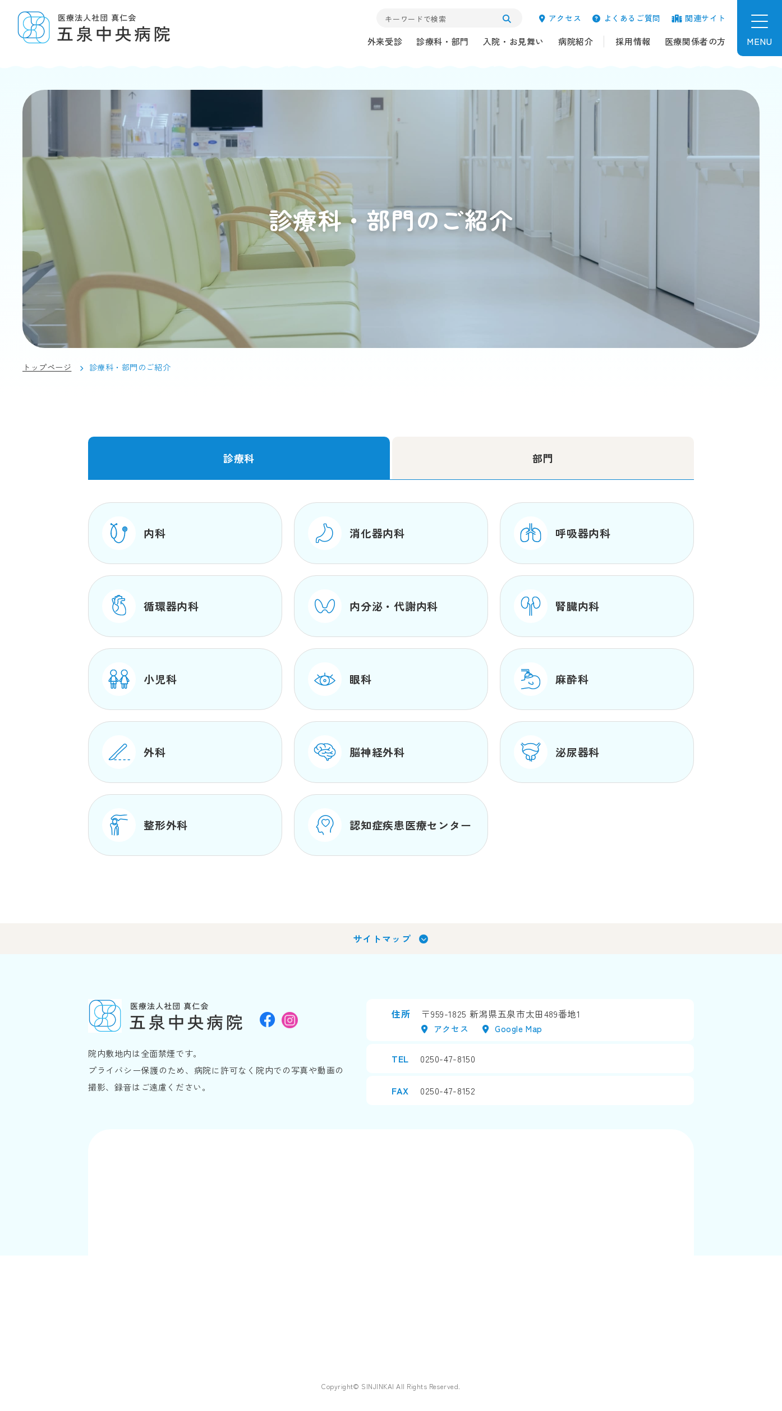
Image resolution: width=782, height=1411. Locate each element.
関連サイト (699, 18)
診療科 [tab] (239, 458)
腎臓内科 (557, 606)
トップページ (46, 367)
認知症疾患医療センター (389, 825)
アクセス (560, 18)
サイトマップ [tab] (382, 938)
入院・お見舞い (513, 41)
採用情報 (632, 41)
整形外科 (145, 825)
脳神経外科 (356, 752)
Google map (512, 1028)
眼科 (340, 679)
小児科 (139, 679)
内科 (134, 533)
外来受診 (384, 41)
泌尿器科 (557, 752)
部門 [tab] (542, 458)
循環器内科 (150, 606)
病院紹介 (575, 41)
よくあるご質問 (626, 18)
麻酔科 (551, 679)
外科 (134, 752)
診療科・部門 (442, 41)
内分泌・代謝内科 (373, 606)
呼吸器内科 (562, 533)
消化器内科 (356, 533)
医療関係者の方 (695, 41)
